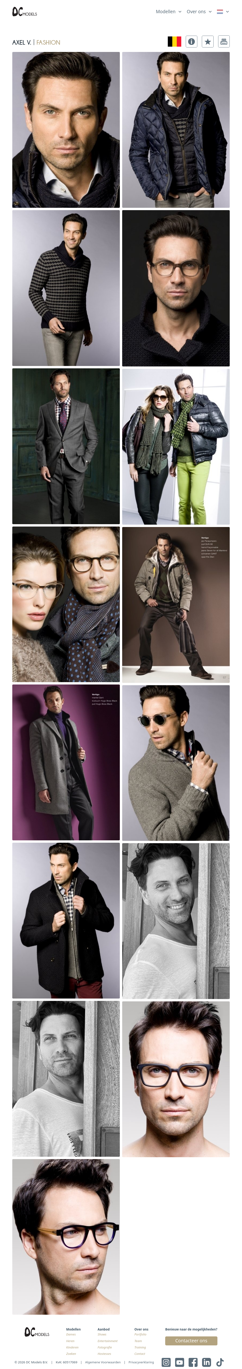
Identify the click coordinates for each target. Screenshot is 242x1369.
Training (140, 1347)
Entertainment (107, 1341)
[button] (192, 41)
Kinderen (72, 1347)
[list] (169, 10)
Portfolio (140, 1334)
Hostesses (104, 1354)
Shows (102, 1334)
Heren (70, 1341)
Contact (139, 1354)
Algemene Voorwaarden (103, 1362)
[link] (223, 11)
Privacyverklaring (141, 1362)
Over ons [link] (196, 12)
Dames (71, 1334)
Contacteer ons (191, 1341)
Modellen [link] (165, 12)
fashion (48, 41)
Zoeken (71, 1354)
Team (138, 1341)
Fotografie (105, 1347)
